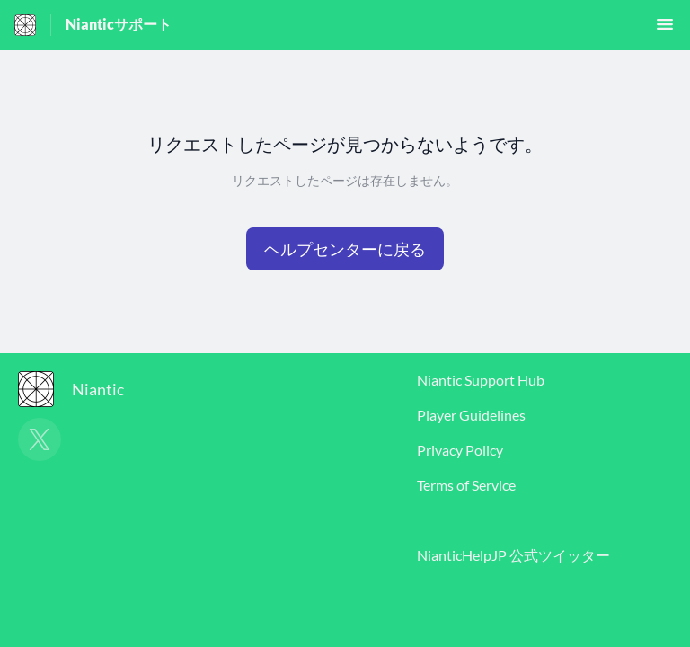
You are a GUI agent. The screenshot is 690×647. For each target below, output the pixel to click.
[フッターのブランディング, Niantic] (80, 389)
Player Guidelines (471, 414)
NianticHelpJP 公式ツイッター (513, 554)
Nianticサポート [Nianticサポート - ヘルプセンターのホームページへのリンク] (119, 23)
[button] (665, 29)
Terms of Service (466, 484)
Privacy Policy (460, 449)
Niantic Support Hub (480, 379)
